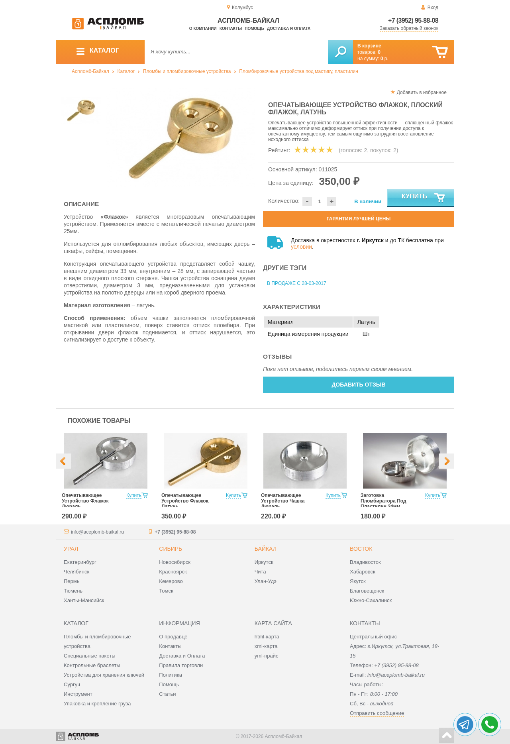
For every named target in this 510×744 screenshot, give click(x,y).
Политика (170, 675)
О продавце (173, 637)
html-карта (267, 637)
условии (301, 246)
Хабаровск (362, 572)
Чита (260, 572)
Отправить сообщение (377, 713)
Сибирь (170, 549)
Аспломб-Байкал (90, 71)
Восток (361, 549)
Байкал (266, 549)
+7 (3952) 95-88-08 (413, 20)
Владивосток (365, 562)
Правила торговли (181, 665)
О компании (203, 28)
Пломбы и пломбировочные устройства (187, 71)
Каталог (126, 71)
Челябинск (76, 572)
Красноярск (172, 572)
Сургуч (72, 684)
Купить (424, 198)
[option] (180, 137)
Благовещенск (367, 591)
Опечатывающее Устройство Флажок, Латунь (185, 501)
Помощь (254, 28)
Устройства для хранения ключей (104, 675)
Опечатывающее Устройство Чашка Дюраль (283, 501)
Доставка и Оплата (182, 656)
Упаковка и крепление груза (97, 704)
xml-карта (266, 646)
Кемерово (170, 581)
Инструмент (78, 694)
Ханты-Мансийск (84, 600)
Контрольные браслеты (92, 665)
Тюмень (73, 591)
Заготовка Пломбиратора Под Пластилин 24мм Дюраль (383, 504)
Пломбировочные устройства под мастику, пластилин (298, 71)
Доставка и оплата (288, 28)
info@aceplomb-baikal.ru (97, 532)
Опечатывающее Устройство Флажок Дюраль (85, 501)
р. (384, 58)
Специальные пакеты (90, 656)
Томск (166, 591)
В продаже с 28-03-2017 (296, 283)
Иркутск (264, 562)
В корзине (369, 46)
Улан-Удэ (266, 581)
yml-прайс (267, 656)
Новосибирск (174, 562)
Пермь (72, 581)
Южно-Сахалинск (371, 600)
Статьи (167, 694)
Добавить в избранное (422, 92)
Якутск (358, 581)
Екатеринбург (80, 562)
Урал (71, 549)
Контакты (231, 28)
